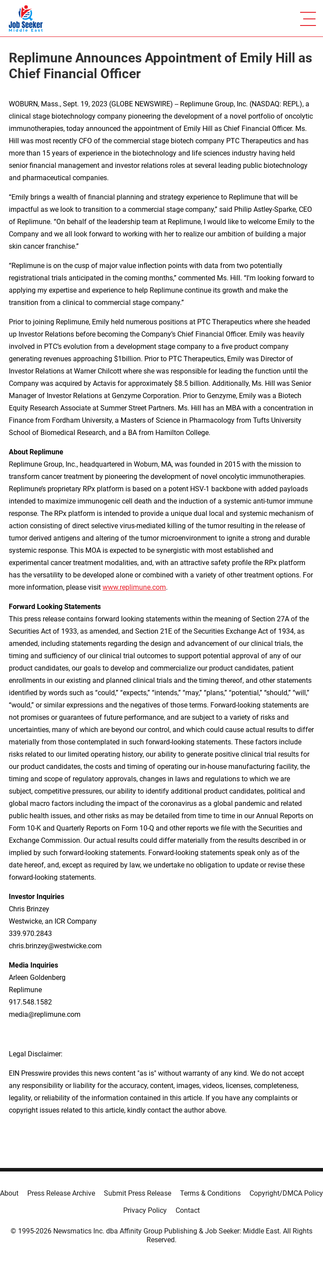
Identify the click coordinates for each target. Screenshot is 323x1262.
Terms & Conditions (210, 1193)
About (9, 1193)
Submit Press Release (137, 1193)
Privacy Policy (145, 1210)
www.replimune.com (134, 587)
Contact (188, 1210)
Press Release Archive (61, 1193)
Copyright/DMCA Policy (286, 1193)
